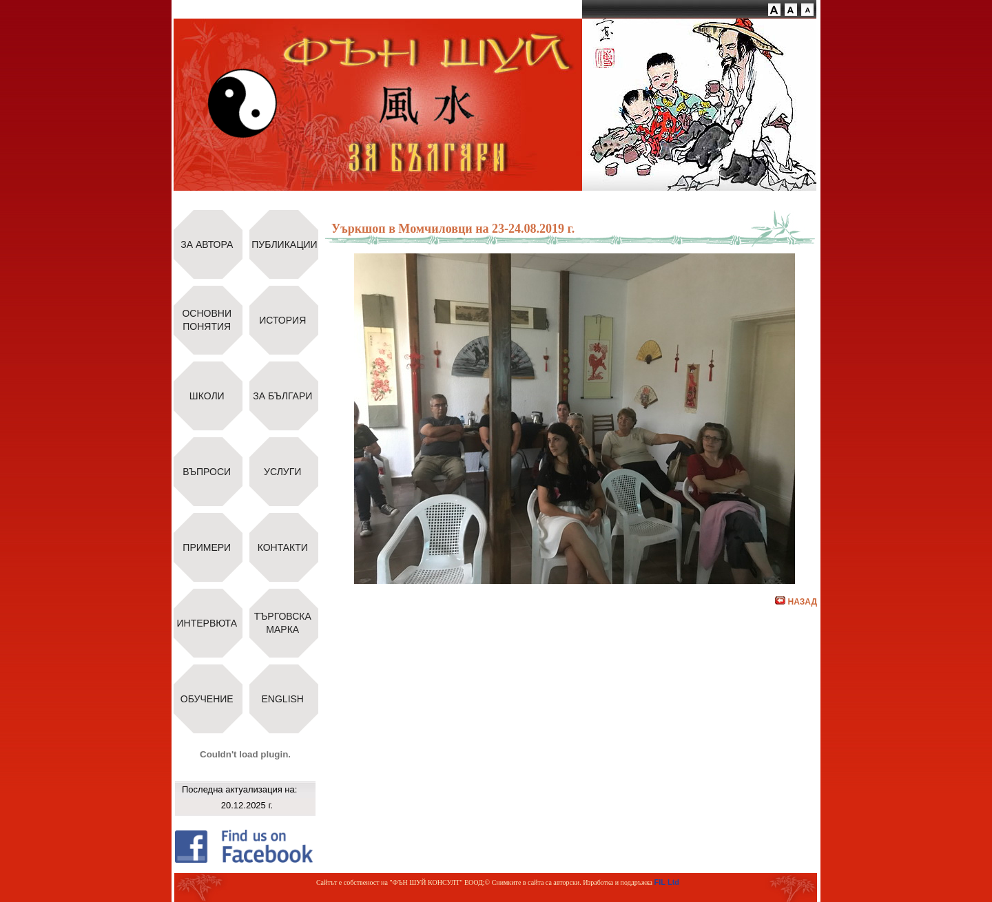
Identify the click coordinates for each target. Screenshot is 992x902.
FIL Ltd (666, 882)
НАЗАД (796, 602)
